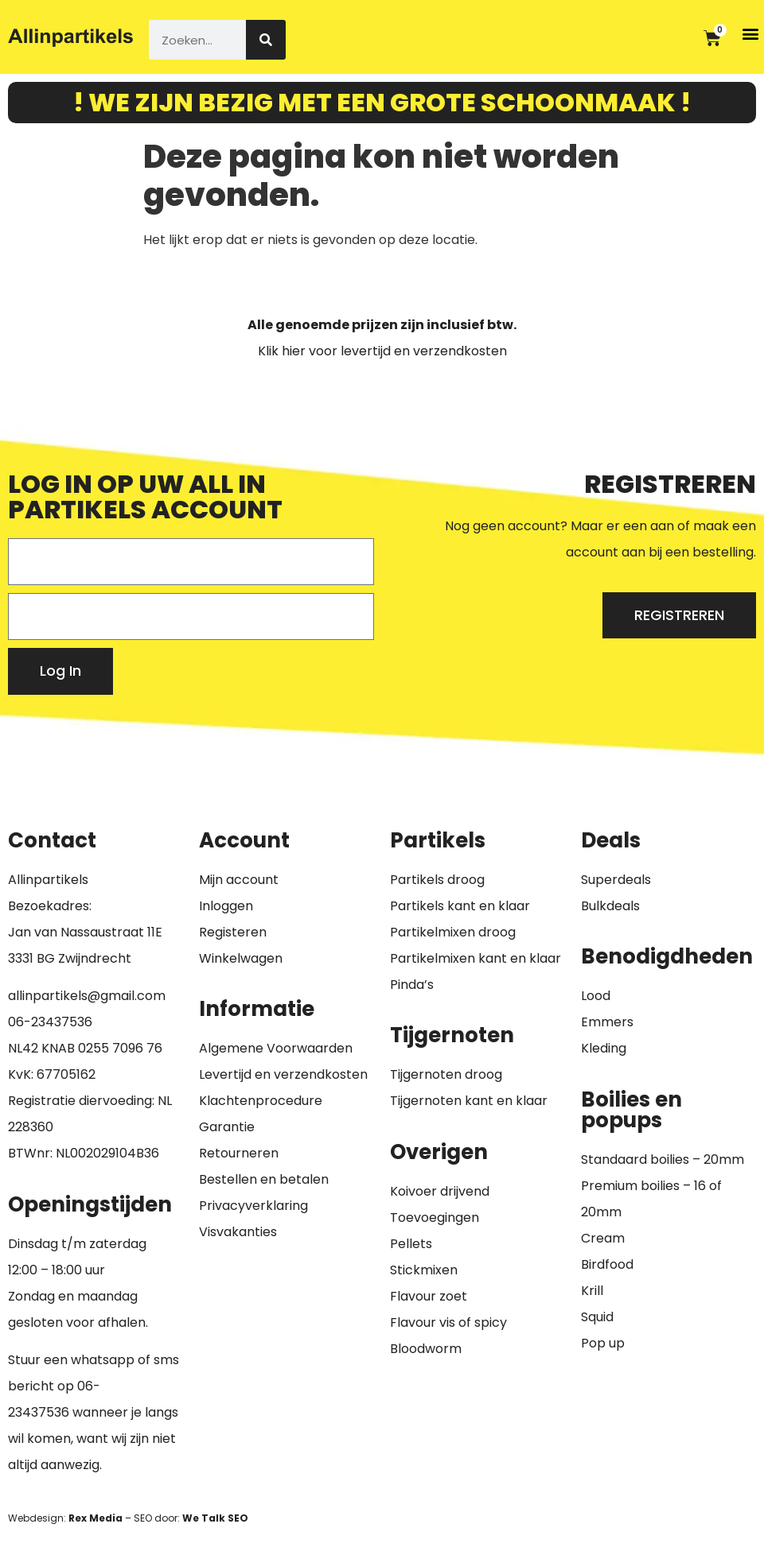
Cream (603, 1238)
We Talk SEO (215, 1518)
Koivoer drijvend (439, 1191)
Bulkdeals (610, 906)
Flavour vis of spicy (448, 1322)
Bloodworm (426, 1349)
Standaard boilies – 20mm (662, 1159)
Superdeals (616, 879)
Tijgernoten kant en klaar (469, 1101)
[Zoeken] (266, 40)
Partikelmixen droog (453, 932)
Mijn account (239, 879)
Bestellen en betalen (264, 1179)
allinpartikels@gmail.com (87, 996)
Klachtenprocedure (260, 1101)
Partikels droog (437, 879)
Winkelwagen (241, 958)
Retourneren (239, 1153)
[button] (751, 33)
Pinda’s (412, 984)
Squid (597, 1317)
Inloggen (226, 906)
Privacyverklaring (253, 1205)
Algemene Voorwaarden (276, 1048)
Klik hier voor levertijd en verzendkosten (382, 351)
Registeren (233, 932)
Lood (595, 996)
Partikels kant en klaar (460, 906)
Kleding (603, 1048)
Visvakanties (238, 1232)
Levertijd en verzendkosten (283, 1074)
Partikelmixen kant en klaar (475, 958)
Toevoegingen (434, 1217)
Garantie (227, 1127)
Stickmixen (424, 1270)
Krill (592, 1291)
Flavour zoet (428, 1296)
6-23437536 (54, 1022)
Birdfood (607, 1264)
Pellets (411, 1244)
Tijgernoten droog (446, 1074)
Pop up (603, 1343)
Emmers (607, 1022)
